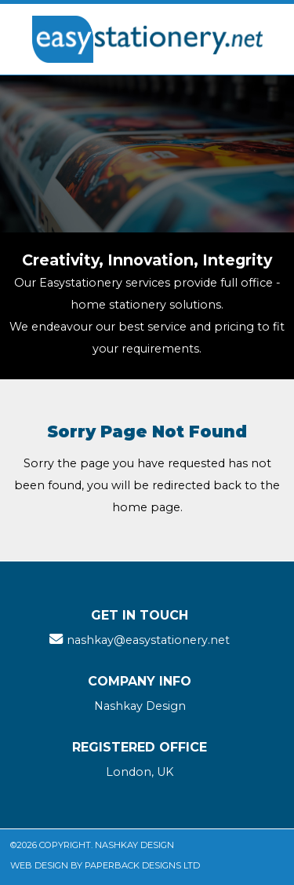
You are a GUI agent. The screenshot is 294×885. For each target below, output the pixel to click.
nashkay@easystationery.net (148, 640)
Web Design (39, 865)
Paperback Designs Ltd (142, 865)
